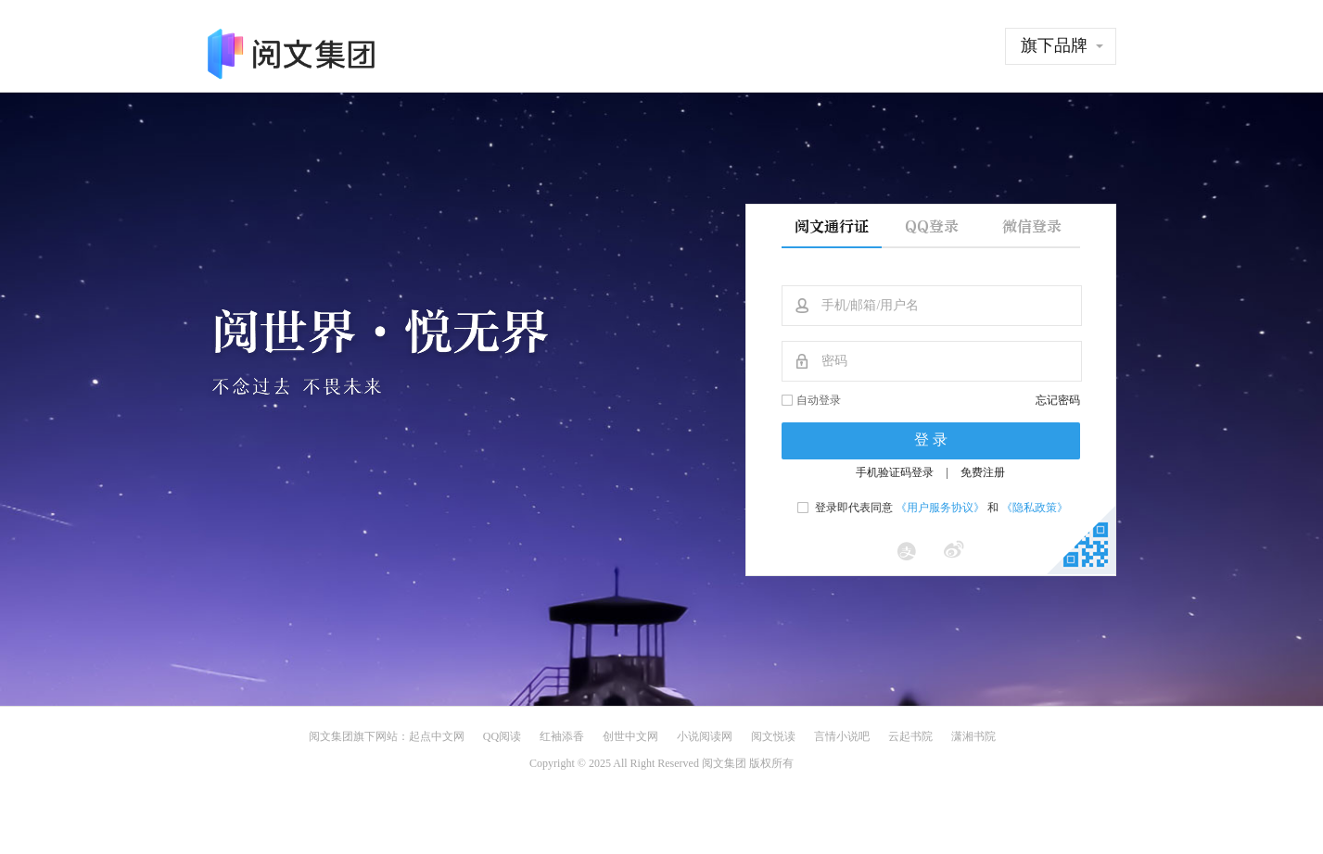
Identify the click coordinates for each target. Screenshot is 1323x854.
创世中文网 (630, 736)
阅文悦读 (773, 736)
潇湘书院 (973, 736)
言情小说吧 (842, 736)
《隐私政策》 (1034, 507)
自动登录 (818, 400)
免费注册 (982, 472)
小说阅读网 (704, 736)
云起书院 (910, 736)
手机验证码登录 (895, 472)
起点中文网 (436, 736)
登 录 (931, 439)
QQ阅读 (502, 736)
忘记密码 (1058, 400)
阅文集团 (331, 736)
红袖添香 (562, 736)
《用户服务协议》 (940, 507)
